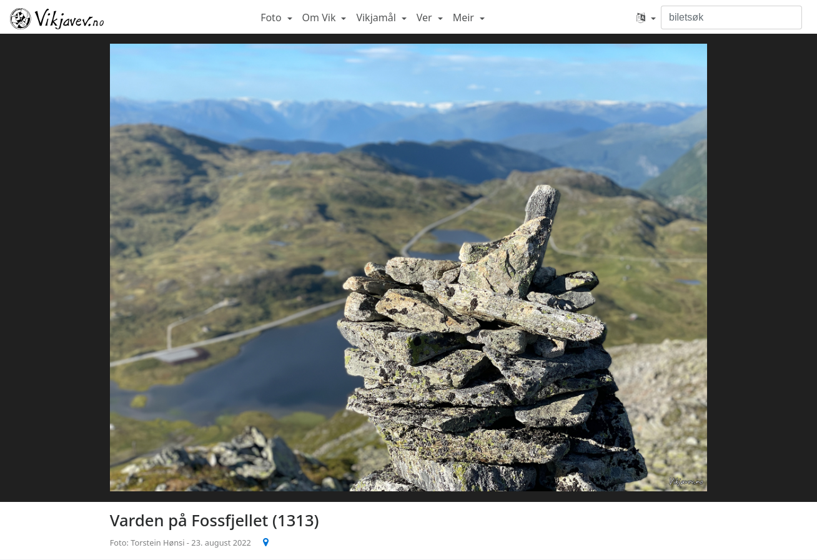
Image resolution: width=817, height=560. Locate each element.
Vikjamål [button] (377, 17)
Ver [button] (426, 17)
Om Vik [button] (320, 17)
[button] (646, 17)
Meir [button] (465, 17)
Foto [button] (272, 17)
